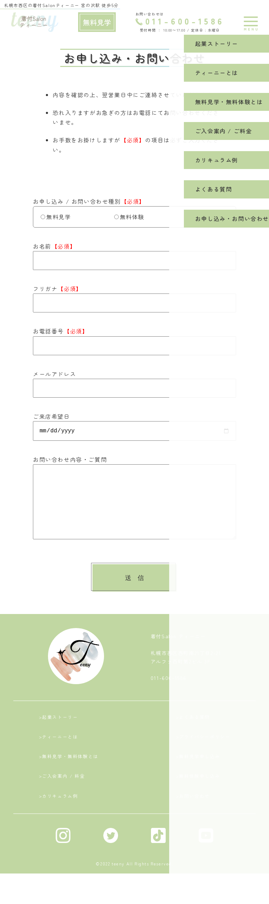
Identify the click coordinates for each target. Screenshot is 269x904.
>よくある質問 (192, 734)
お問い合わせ (208, 216)
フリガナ (57, 288)
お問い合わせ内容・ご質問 (70, 461)
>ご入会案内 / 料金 (61, 801)
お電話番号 (60, 331)
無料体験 (129, 216)
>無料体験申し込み (197, 801)
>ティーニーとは (58, 756)
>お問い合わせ (192, 823)
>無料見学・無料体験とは (69, 779)
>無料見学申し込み (197, 779)
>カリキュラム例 (58, 823)
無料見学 (56, 216)
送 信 (134, 593)
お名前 (54, 246)
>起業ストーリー (58, 734)
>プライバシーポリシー (203, 756)
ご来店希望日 (51, 416)
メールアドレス (54, 374)
